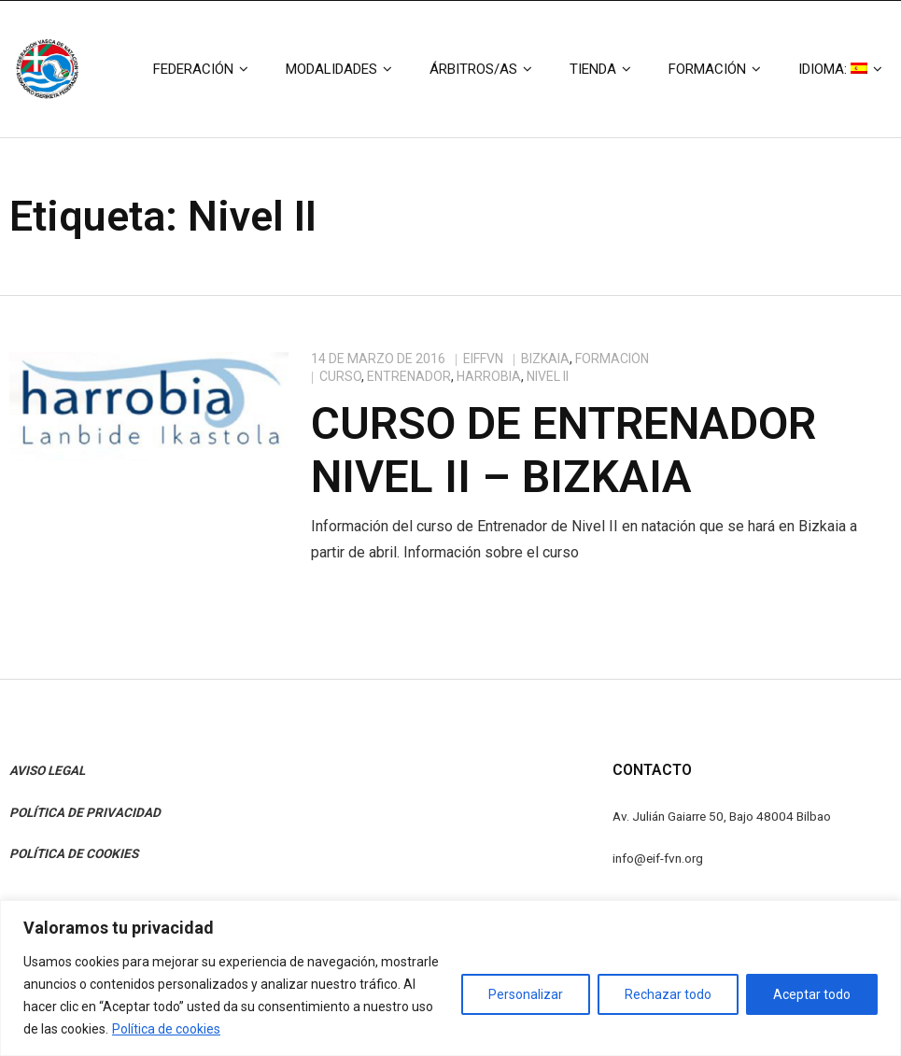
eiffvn (483, 358)
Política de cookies (166, 1028)
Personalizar (525, 994)
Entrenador (409, 376)
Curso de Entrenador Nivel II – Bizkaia (563, 450)
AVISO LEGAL (47, 770)
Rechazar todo (668, 994)
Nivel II (548, 376)
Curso (340, 376)
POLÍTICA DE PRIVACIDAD (85, 812)
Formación (612, 358)
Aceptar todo (812, 994)
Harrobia (489, 376)
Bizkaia (545, 358)
